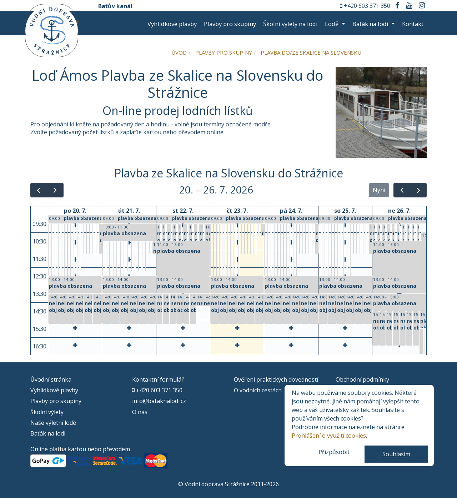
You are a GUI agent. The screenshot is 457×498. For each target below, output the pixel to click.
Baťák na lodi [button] (371, 24)
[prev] (38, 190)
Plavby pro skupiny (230, 24)
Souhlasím (396, 454)
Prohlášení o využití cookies (329, 435)
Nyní (379, 190)
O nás (139, 412)
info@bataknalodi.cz (159, 401)
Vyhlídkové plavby (172, 24)
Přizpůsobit (334, 452)
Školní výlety (47, 412)
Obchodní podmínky (362, 379)
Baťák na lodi (47, 433)
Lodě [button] (332, 24)
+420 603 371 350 (367, 6)
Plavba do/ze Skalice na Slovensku (311, 52)
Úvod (179, 52)
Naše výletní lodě (53, 423)
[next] (55, 190)
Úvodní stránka (50, 379)
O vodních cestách (258, 390)
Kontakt (412, 24)
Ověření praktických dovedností (276, 379)
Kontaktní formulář (158, 379)
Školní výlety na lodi (290, 24)
